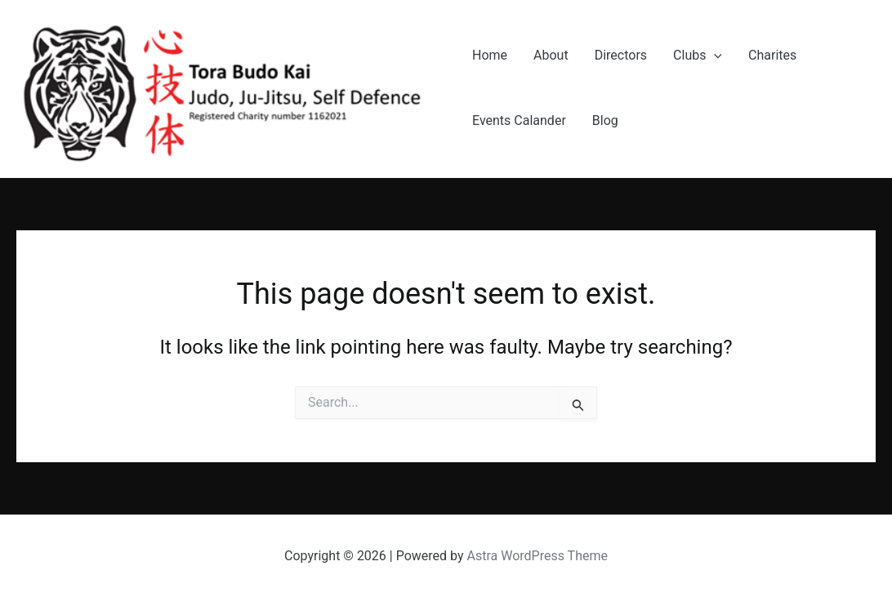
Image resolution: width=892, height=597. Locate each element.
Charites (772, 55)
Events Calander (519, 120)
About (551, 55)
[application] (714, 55)
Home (489, 55)
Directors (621, 55)
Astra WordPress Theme (537, 556)
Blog (605, 120)
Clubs (697, 55)
